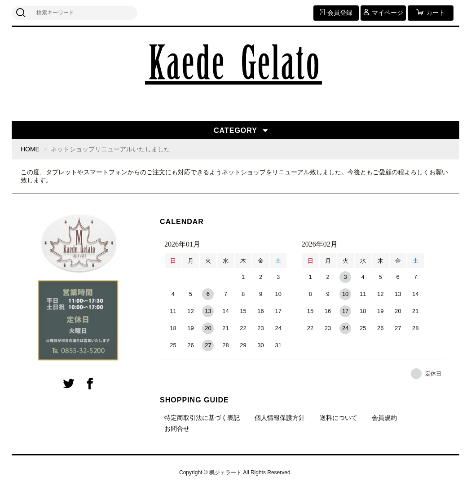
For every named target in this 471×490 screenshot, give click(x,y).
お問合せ (176, 428)
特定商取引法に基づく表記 (202, 418)
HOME (30, 149)
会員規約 (384, 418)
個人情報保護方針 (280, 418)
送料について (338, 418)
